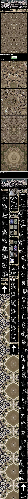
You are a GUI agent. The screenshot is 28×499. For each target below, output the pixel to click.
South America (24, 400)
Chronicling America (22, 218)
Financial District (24, 268)
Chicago (23, 316)
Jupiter (23, 365)
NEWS (16, 7)
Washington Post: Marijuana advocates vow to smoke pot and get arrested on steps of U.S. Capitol (5, 212)
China (23, 385)
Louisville (23, 321)
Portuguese (21, 447)
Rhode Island (22, 362)
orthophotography (22, 445)
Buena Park (23, 259)
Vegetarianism (22, 471)
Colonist (11, 186)
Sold (20, 461)
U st (22, 299)
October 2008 (13, 307)
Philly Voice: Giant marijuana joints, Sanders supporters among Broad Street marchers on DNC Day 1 (5, 233)
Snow (21, 476)
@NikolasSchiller (23, 189)
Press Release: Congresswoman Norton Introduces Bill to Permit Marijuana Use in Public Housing (5, 193)
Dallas (23, 371)
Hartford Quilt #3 (4, 221)
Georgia (22, 312)
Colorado (22, 271)
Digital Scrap (21, 229)
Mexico (23, 395)
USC (23, 265)
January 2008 (13, 311)
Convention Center (24, 280)
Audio (20, 208)
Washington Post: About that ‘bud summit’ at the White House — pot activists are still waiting (5, 236)
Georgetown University (23, 284)
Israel (23, 394)
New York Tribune (23, 427)
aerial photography (22, 201)
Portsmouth (23, 342)
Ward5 (23, 302)
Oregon (22, 357)
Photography (21, 446)
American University (23, 276)
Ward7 (23, 303)
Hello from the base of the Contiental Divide (5, 275)
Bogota (26, 403)
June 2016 (12, 285)
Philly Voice (22, 431)
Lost (21, 452)
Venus (23, 368)
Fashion (21, 231)
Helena (23, 339)
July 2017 (12, 282)
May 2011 (12, 292)
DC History (21, 224)
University (21, 470)
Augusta (23, 324)
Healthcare (21, 243)
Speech (21, 462)
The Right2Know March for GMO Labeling (5, 255)
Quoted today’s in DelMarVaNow (4, 244)
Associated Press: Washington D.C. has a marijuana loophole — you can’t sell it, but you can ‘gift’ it (5, 198)
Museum (21, 411)
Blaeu (20, 212)
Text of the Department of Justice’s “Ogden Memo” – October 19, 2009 (5, 261)
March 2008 (12, 310)
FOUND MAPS (22, 7)
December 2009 (13, 300)
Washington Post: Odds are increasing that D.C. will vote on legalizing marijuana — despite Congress (5, 246)
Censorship (21, 217)
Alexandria (23, 378)
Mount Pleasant (24, 295)
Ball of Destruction (13, 272)
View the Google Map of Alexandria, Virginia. (6, 54)
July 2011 (12, 291)
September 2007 (13, 313)
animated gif (21, 202)
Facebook (21, 230)
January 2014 (13, 288)
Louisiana (22, 322)
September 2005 (13, 324)
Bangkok (23, 374)
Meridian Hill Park (24, 294)
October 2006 (13, 318)
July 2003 (12, 336)
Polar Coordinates (24, 458)
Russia (23, 398)
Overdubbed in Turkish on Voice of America (5, 250)
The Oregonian (22, 435)
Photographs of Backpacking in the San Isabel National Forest (5, 277)
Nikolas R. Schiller (6, 186)
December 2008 (13, 306)
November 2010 (13, 295)
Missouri (22, 334)
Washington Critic (22, 473)
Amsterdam (26, 391)
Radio (20, 449)
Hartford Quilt (4, 222)
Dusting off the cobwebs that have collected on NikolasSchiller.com (4, 243)
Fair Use (22, 186)
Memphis (23, 369)
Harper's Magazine (23, 422)
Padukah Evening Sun (23, 428)
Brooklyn (24, 346)
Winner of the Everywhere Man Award (13, 274)
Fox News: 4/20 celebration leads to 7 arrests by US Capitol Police (5, 209)
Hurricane (22, 474)
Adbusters (21, 200)
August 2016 (12, 284)
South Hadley (23, 330)
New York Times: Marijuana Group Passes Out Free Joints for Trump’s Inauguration (5, 219)
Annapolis (23, 325)
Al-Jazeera (22, 415)
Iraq (22, 393)
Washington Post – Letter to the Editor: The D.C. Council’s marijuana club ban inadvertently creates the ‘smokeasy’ (5, 238)
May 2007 (12, 315)
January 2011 (13, 294)
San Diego (23, 267)
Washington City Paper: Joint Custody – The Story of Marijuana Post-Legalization (5, 201)
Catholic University (24, 278)
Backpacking (21, 209)
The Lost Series (12, 268)
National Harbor (24, 328)
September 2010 (13, 296)
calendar (21, 214)
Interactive (21, 248)
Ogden (23, 375)
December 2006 (13, 317)
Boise (23, 315)
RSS (23, 186)
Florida (22, 309)
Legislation (21, 251)
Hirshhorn (24, 289)
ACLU (20, 197)
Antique (21, 203)
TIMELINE (14, 7)
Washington (22, 380)
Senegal (23, 399)
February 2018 (13, 281)
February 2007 (13, 316)
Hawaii (21, 313)
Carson (24, 260)
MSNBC (22, 425)
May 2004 (12, 332)
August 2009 (12, 302)
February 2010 (13, 299)
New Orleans (23, 323)
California (22, 258)
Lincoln (23, 340)
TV (20, 469)
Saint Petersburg (24, 311)
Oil (20, 444)
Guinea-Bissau (24, 392)
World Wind (21, 479)
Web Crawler (21, 477)
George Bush (21, 236)
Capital (21, 215)
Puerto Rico (22, 361)
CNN (21, 418)
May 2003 (12, 337)
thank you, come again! (23, 497)
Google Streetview (22, 240)
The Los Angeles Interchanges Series (13, 267)
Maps (21, 226)
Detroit (23, 331)
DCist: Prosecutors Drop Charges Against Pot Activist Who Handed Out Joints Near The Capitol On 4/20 (5, 203)
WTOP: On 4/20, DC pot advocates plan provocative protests (5, 210)
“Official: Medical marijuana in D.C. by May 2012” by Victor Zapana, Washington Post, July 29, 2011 (4, 263)
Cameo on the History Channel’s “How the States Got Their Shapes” (5, 271)
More (22, 457)
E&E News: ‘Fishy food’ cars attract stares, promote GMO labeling (5, 253)
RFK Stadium (23, 297)
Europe (23, 386)
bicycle (21, 211)
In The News (21, 247)
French (21, 234)
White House (23, 306)
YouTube (21, 480)
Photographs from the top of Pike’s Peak (5, 274)
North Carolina (22, 353)
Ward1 (23, 300)
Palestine (23, 397)
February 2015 (13, 286)
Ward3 (23, 301)
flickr (20, 233)
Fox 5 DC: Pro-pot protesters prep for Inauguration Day (4, 220)
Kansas (22, 320)
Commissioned (22, 220)
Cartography (21, 216)
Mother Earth (22, 454)
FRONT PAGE (2, 7)
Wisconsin (22, 382)
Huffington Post (23, 423)
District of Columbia (15, 186)
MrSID (21, 410)
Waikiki (24, 314)
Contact (25, 186)
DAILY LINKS (21, 223)
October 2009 (13, 301)
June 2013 (12, 290)
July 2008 (12, 308)
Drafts (21, 221)
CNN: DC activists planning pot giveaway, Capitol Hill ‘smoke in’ (5, 214)
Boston (23, 329)
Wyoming (22, 405)
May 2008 (12, 309)
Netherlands (24, 390)
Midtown (26, 351)
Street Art (21, 466)
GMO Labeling (22, 237)
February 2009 (13, 305)
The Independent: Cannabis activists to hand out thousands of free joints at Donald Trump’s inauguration (5, 229)
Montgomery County (24, 327)
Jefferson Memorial (24, 290)
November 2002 (13, 340)
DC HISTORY (11, 7)
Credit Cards (21, 222)
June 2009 (12, 303)
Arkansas (22, 257)
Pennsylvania (22, 359)
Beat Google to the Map (23, 210)
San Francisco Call (23, 433)
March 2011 (12, 293)
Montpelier (23, 377)
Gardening (21, 235)
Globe (23, 456)
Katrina (23, 475)
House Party (21, 246)
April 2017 (12, 283)
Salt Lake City (24, 376)
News (20, 413)
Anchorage (23, 255)
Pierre (23, 364)
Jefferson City (24, 336)
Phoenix (23, 256)
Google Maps (21, 239)
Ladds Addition (24, 358)
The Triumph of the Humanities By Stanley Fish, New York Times (5, 273)
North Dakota (22, 354)
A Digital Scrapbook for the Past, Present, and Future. (18, 185)
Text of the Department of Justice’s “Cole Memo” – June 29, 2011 (5, 260)
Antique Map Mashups (13, 269)
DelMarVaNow (22, 419)
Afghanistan (23, 384)
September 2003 (13, 335)
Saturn (23, 367)
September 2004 (13, 330)
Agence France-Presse (23, 414)
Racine (23, 383)
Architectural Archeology (23, 206)
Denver (23, 272)
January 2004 (13, 333)
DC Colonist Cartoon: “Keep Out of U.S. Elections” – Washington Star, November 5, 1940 (5, 266)
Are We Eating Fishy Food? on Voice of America (4, 252)
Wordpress (21, 478)
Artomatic (21, 207)
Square (23, 459)
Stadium (21, 463)
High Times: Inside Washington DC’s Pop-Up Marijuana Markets (5, 194)
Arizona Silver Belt (23, 416)
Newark (23, 343)
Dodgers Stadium (24, 261)
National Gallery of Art (25, 292)
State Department (24, 298)
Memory (22, 453)
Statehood (22, 227)
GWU (22, 286)
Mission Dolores (24, 270)
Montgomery (23, 254)
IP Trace (21, 249)
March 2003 (12, 338)
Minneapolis (23, 332)
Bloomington (23, 318)
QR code (21, 448)
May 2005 (12, 326)
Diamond (23, 455)
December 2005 (13, 323)
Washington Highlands (23, 305)
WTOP (21, 443)
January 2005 (13, 328)
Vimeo (21, 472)
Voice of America (23, 436)
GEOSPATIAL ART (7, 7)
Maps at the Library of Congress (14, 273)
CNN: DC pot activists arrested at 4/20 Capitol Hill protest (5, 207)
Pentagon (23, 379)
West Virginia (22, 381)
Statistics (21, 464)
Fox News (22, 421)
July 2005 (12, 325)
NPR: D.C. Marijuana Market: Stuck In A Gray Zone (4, 204)
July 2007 (12, 314)
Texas (21, 370)
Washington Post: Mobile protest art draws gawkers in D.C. (5, 254)
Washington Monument (24, 293)
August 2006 (12, 319)
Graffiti (21, 241)
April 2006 (12, 321)
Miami (23, 310)
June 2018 (12, 280)
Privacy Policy (19, 186)
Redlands (23, 266)
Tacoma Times (22, 434)
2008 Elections (22, 194)
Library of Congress (22, 252)
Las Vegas (23, 341)
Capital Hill (23, 277)
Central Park (26, 349)
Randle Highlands (24, 296)
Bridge (21, 213)
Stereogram (21, 465)
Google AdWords (22, 238)
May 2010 (12, 298)
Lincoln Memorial (24, 291)
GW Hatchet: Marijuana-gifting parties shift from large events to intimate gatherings (5, 196)
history (21, 245)
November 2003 (13, 334)
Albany (23, 345)
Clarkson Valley (24, 335)
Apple (20, 205)
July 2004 (12, 331)
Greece (24, 389)
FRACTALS (25, 7)
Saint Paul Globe (23, 432)
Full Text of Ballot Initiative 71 (4, 248)
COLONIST (19, 7)
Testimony (21, 467)
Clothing (21, 219)
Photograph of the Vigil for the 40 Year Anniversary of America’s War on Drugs (5, 268)
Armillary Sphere (23, 204)
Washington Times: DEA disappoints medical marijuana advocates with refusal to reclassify (5, 231)
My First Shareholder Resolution (5, 249)
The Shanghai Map (13, 271)
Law (20, 250)
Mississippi (22, 333)
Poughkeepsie (24, 352)
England (24, 388)
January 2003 (13, 339)
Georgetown (23, 283)
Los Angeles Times (23, 424)
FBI (20, 232)
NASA (20, 412)
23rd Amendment (23, 225)
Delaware (22, 308)
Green (21, 242)
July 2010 (12, 297)
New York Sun (22, 426)
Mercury (23, 366)
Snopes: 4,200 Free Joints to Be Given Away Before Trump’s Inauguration (5, 227)
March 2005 (12, 327)
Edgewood (23, 282)
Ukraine (23, 404)
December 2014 (13, 287)
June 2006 (12, 320)
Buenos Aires (26, 401)
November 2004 (13, 329)
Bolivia (24, 402)
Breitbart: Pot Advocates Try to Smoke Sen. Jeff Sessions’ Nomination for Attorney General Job (5, 224)
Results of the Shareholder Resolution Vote (5, 247)
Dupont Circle (24, 281)
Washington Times (23, 442)
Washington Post (23, 441)
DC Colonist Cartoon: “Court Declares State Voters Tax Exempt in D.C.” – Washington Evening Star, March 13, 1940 (5, 257)
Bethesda (23, 326)
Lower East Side (25, 350)
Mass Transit (21, 407)
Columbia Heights (24, 279)
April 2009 (12, 304)
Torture (21, 468)
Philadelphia (23, 360)
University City (24, 338)
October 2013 (13, 289)
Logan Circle (23, 288)
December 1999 (13, 341)
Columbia (23, 363)
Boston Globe (22, 417)
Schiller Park (23, 317)
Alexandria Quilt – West (5, 9)
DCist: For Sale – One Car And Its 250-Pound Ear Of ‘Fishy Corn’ (5, 206)
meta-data (21, 408)
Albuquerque (23, 344)
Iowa (21, 319)
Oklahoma (22, 356)
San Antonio (23, 373)
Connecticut (22, 274)
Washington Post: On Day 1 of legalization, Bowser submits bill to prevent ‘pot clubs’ (5, 241)
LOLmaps (11, 270)
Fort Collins (23, 273)
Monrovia (23, 396)
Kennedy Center (24, 287)
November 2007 (13, 312)
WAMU (21, 437)
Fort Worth (23, 372)
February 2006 (13, 322)
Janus (21, 451)
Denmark (24, 387)
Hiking (21, 244)
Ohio (21, 355)
